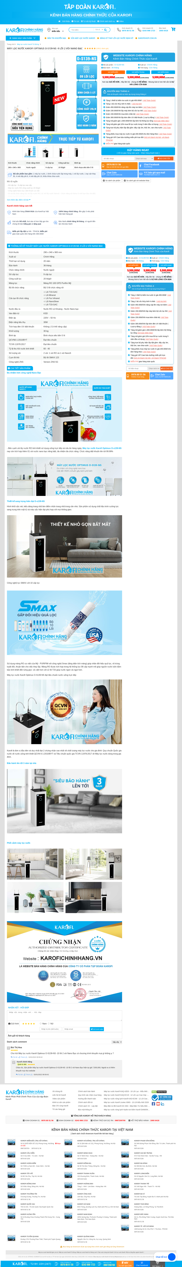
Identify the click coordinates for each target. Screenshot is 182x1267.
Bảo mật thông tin (85, 1112)
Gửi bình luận (97, 1031)
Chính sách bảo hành (86, 1093)
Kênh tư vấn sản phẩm (61, 1104)
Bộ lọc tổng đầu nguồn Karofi (134, 1254)
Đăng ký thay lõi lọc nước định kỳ (115, 38)
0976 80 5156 (82, 1148)
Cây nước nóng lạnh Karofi (105, 1254)
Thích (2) (23, 1059)
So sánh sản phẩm (111, 181)
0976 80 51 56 (128, 30)
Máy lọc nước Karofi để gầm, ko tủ (48, 1254)
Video (120, 21)
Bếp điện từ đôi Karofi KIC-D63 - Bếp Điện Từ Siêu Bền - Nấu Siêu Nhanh (126, 1108)
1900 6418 (163, 30)
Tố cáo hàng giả (58, 1111)
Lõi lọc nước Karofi (119, 1254)
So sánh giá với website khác (137, 181)
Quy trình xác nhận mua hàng (89, 1097)
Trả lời (14, 1059)
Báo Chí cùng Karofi (60, 1108)
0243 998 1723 (148, 30)
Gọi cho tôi (163, 158)
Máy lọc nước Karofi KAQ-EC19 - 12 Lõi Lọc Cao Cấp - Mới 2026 (125, 1097)
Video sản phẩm (58, 1101)
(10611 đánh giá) (102, 48)
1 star (23, 1025)
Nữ (51, 1025)
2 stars (26, 1025)
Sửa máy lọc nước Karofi (81, 38)
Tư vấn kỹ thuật (88, 21)
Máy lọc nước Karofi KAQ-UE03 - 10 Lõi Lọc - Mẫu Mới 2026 (125, 1093)
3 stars (28, 1025)
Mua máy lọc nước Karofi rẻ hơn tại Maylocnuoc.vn (108, 1258)
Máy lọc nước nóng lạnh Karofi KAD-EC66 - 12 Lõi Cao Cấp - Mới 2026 (125, 1101)
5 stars (34, 1025)
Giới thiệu (66, 21)
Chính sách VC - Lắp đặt (88, 1108)
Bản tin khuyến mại (55, 38)
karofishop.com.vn (146, 38)
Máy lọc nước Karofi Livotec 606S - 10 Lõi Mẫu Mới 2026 (126, 1104)
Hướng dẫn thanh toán (87, 1101)
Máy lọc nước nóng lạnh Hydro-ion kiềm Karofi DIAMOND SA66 (126, 1112)
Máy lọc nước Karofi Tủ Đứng (67, 1254)
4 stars (31, 1025)
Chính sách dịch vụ (106, 21)
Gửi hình (13, 1025)
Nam (44, 1025)
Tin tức (75, 21)
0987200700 (120, 1122)
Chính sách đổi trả (85, 1104)
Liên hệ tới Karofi (59, 1097)
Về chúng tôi (57, 1093)
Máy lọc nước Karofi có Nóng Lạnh (87, 1254)
